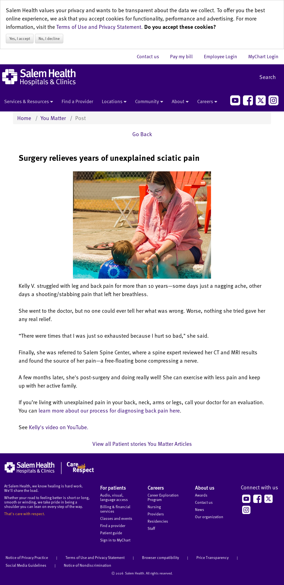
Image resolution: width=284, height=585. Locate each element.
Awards (201, 495)
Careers (207, 102)
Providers (156, 514)
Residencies (158, 521)
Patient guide (111, 533)
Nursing (154, 507)
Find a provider (112, 525)
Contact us (150, 56)
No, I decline (49, 38)
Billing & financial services (115, 509)
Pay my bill (184, 56)
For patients (113, 487)
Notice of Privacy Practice (27, 557)
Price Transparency (212, 557)
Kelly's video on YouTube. (58, 427)
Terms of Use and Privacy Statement (98, 26)
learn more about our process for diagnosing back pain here (109, 410)
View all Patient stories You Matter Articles (142, 443)
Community (149, 102)
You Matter (53, 118)
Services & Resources (28, 102)
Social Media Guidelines (26, 565)
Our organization (209, 517)
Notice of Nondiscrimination (87, 565)
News (199, 509)
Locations (114, 102)
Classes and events (116, 518)
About (180, 102)
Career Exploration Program (163, 497)
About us (204, 487)
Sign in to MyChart (115, 540)
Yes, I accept (19, 38)
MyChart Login (263, 56)
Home (24, 118)
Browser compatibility (160, 557)
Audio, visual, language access (114, 497)
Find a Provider (77, 101)
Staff (151, 528)
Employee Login (223, 56)
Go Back (142, 134)
